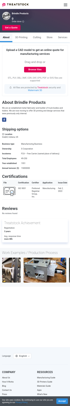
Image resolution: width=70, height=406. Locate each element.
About (6, 37)
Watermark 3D (35, 90)
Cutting (37, 37)
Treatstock (15, 4)
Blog (4, 386)
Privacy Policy (22, 402)
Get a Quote (11, 27)
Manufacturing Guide (46, 378)
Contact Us (7, 390)
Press (4, 394)
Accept (62, 401)
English (22, 356)
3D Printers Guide (44, 382)
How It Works (8, 382)
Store (49, 37)
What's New (42, 394)
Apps (39, 390)
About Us (6, 378)
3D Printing (21, 37)
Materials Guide (44, 386)
